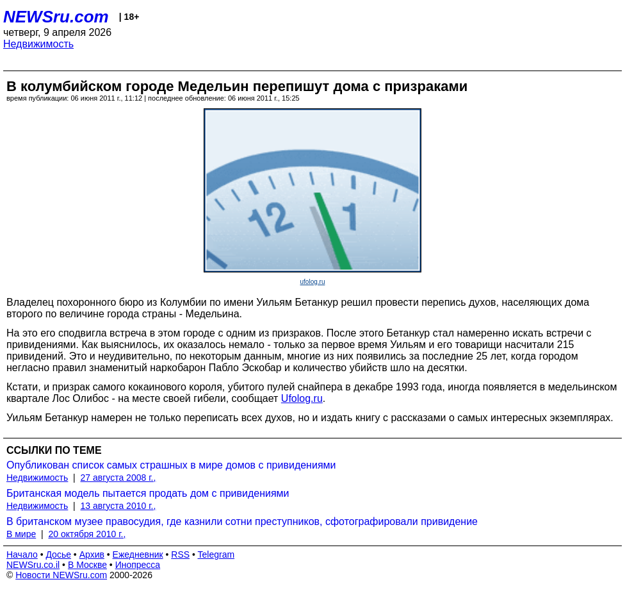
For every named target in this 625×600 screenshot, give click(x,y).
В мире (21, 534)
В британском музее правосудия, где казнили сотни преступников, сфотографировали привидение (242, 521)
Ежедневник (138, 554)
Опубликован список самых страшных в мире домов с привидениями (171, 465)
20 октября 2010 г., (87, 534)
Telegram (216, 554)
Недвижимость (38, 43)
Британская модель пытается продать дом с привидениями (147, 493)
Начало (22, 554)
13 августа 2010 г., (118, 506)
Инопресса (138, 565)
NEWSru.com (56, 16)
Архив (91, 554)
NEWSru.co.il (33, 565)
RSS (180, 554)
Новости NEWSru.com (61, 575)
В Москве (87, 565)
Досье (58, 554)
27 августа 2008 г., (118, 477)
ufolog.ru (312, 281)
